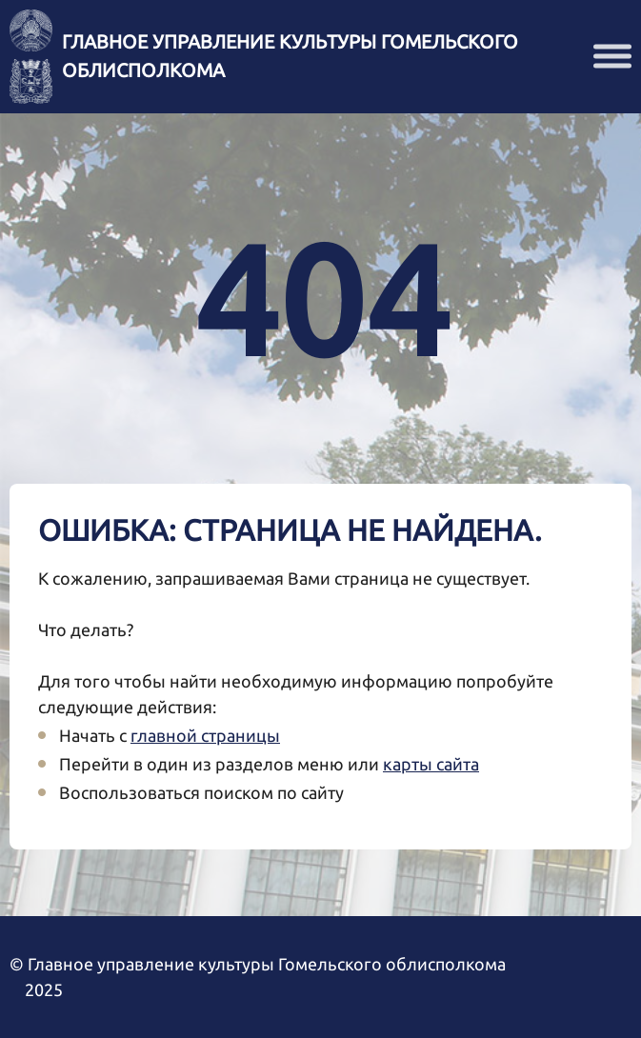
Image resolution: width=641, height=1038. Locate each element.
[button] (612, 56)
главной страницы (205, 735)
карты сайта (431, 763)
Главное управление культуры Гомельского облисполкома (290, 55)
